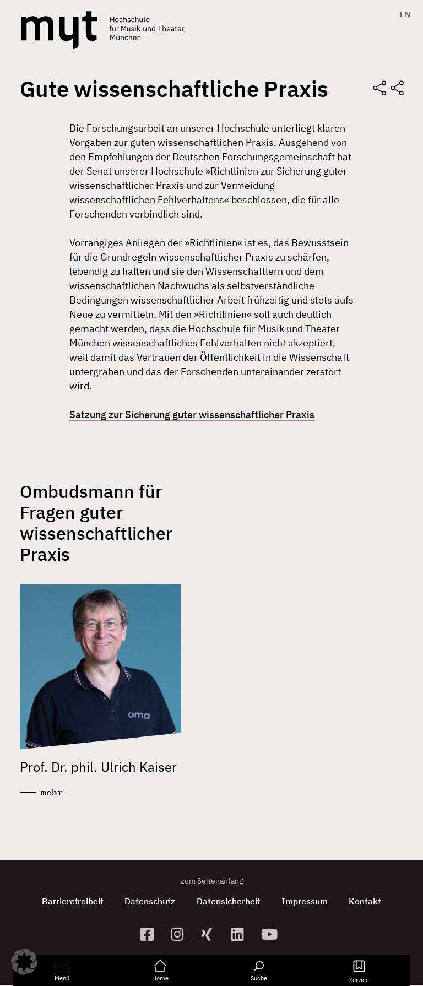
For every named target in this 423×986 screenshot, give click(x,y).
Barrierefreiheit (71, 901)
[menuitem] (402, 14)
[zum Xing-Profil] (212, 934)
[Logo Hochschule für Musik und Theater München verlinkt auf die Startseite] (59, 30)
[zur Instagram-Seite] (181, 934)
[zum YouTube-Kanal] (272, 934)
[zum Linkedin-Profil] (241, 934)
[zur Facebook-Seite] (151, 934)
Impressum (306, 901)
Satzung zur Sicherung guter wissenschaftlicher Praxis (191, 414)
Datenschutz (149, 901)
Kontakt (367, 901)
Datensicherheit (229, 901)
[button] (24, 962)
